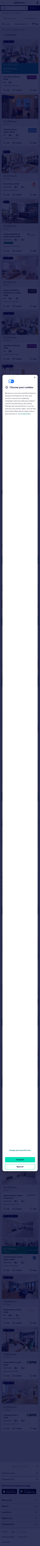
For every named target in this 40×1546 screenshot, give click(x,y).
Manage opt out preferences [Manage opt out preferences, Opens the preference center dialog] (20, 1150)
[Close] (34, 377)
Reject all (20, 1167)
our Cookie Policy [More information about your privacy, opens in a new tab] (24, 414)
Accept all (20, 1160)
